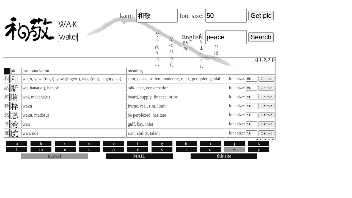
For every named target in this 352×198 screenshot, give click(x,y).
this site (224, 156)
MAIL (139, 156)
